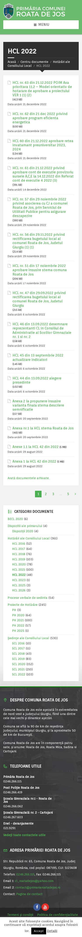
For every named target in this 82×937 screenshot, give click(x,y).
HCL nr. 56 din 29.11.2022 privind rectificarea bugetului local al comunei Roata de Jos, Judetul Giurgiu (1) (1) (38, 241)
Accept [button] (39, 931)
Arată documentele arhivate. (28, 478)
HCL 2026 (19, 590)
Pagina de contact (29, 894)
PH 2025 (18, 630)
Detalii (52, 931)
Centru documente (34, 62)
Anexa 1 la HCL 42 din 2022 (34, 461)
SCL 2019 (18, 659)
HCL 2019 (18, 559)
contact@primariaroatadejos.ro (37, 887)
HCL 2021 (18, 569)
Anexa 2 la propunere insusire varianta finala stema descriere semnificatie (38, 405)
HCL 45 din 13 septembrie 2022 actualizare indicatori (37, 357)
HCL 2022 (19, 575)
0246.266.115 (25, 874)
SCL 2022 (18, 674)
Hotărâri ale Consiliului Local (29, 538)
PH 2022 (18, 625)
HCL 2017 (18, 549)
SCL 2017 (18, 648)
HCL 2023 (19, 580)
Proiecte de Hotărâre (23, 604)
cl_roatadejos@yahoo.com (34, 881)
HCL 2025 (19, 585)
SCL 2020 (18, 664)
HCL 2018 (18, 554)
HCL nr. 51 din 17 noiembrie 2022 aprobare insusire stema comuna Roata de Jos (39, 270)
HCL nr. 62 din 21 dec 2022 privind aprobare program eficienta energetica (40, 118)
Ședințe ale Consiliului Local (28, 638)
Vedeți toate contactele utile (24, 835)
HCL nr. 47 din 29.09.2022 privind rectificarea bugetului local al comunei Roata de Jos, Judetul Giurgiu (39, 299)
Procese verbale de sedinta (27, 597)
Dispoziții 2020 (22, 531)
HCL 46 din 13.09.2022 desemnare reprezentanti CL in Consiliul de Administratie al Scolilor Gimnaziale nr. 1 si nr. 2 (41, 330)
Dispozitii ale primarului (25, 526)
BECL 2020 (15, 519)
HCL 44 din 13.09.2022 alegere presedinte (36, 380)
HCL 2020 (19, 564)
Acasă (12, 62)
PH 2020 (18, 615)
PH (14, 610)
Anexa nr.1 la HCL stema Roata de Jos (43, 428)
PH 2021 (18, 620)
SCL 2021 (18, 669)
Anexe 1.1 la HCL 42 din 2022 (35, 447)
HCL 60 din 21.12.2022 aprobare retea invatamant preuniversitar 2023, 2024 (42, 145)
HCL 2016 (18, 543)
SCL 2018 (18, 653)
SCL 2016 (18, 643)
